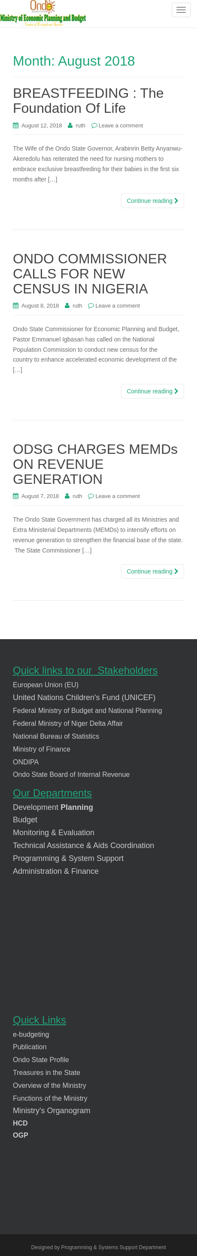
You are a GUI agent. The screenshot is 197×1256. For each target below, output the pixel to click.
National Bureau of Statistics (56, 736)
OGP (20, 1135)
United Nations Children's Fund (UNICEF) (84, 697)
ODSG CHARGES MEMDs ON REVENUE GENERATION (95, 464)
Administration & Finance (56, 871)
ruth (80, 125)
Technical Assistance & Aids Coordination (83, 845)
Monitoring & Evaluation (53, 832)
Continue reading (153, 200)
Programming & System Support (68, 858)
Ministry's (29, 1110)
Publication (29, 1047)
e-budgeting (31, 1034)
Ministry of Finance (41, 749)
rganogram (71, 1110)
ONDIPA (26, 762)
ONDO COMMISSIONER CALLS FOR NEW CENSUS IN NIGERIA (90, 273)
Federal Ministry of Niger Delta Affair (68, 723)
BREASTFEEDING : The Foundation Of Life (88, 100)
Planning (75, 807)
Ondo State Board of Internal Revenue (71, 774)
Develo (25, 807)
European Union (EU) (46, 684)
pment (47, 807)
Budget (26, 819)
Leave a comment (121, 125)
